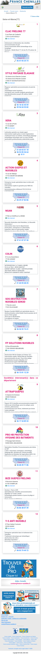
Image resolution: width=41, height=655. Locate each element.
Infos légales (4, 615)
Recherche (23, 11)
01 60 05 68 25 (23, 283)
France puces (20, 642)
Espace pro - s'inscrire (7, 616)
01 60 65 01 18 (23, 150)
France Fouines (34, 637)
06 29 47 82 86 (23, 200)
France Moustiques (9, 641)
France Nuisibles (18, 641)
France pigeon (12, 642)
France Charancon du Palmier (29, 636)
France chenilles (6, 637)
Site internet (11, 39)
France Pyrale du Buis (24, 644)
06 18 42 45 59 (23, 105)
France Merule (26, 639)
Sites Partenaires (6, 622)
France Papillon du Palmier (29, 641)
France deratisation (15, 637)
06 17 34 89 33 (23, 421)
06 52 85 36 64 (23, 152)
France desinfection (25, 637)
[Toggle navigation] (37, 7)
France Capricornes (16, 636)
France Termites (20, 645)
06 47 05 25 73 (23, 61)
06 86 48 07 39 (23, 508)
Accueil (6, 11)
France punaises (27, 642)
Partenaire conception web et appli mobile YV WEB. (20, 648)
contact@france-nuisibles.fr (8, 624)
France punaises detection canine (11, 644)
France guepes (18, 639)
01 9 (22, 154)
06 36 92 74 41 (23, 329)
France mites (34, 639)
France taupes (34, 644)
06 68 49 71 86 (23, 465)
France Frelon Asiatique (9, 639)
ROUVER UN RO (27, 7)
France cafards (7, 636)
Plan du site (4, 620)
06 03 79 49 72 (23, 550)
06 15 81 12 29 (23, 372)
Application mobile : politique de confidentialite (13, 618)
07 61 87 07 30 (23, 240)
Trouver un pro (14, 11)
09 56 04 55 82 (23, 107)
